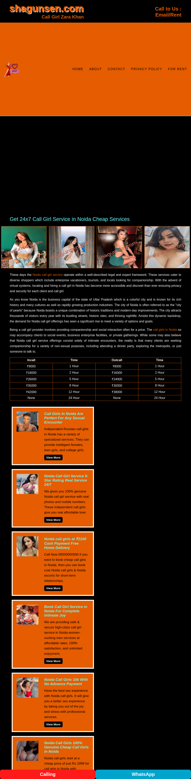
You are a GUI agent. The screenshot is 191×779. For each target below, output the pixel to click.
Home (78, 69)
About (95, 69)
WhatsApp (143, 774)
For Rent (177, 69)
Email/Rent (168, 15)
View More (53, 457)
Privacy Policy (146, 69)
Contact (116, 69)
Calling (48, 774)
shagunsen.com (47, 8)
